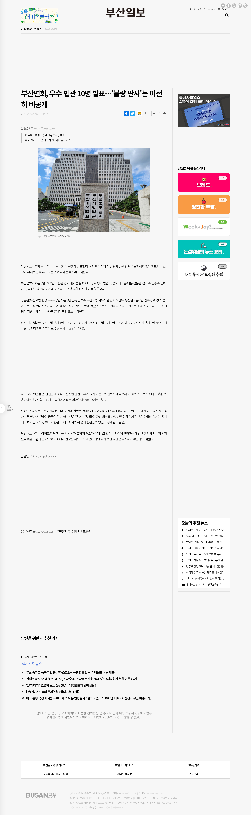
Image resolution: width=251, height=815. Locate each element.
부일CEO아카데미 (124, 765)
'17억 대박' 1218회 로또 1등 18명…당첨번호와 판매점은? (61, 685)
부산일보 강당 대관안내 (55, 765)
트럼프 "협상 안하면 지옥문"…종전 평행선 (207, 542)
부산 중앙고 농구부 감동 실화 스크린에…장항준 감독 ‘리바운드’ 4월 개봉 (70, 672)
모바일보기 (223, 9)
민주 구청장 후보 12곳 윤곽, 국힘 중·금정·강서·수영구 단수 (216, 566)
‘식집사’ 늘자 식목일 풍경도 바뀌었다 (205, 572)
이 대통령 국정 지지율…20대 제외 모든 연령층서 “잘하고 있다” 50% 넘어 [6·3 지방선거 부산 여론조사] (88, 698)
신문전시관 (193, 765)
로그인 (192, 9)
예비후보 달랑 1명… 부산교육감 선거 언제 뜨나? (211, 585)
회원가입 (202, 9)
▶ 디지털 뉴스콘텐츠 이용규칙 (34, 656)
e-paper (212, 9)
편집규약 (193, 774)
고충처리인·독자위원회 (55, 774)
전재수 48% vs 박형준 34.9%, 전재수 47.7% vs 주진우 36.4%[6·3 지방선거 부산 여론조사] (81, 678)
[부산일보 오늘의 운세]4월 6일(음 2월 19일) (52, 691)
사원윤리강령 (124, 774)
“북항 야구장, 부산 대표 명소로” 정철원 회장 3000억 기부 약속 (218, 536)
